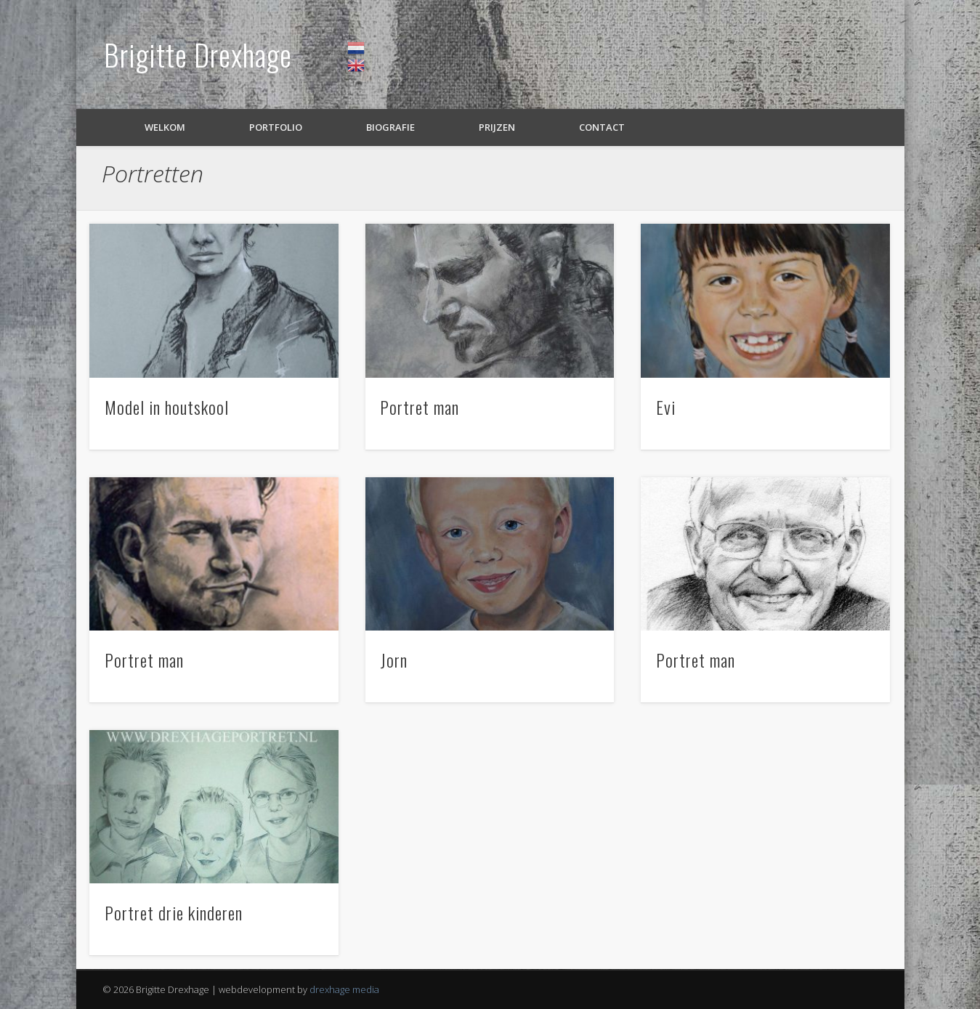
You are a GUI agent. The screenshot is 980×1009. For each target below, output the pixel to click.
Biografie (390, 127)
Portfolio (275, 127)
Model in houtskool (167, 407)
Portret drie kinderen (174, 912)
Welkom (165, 127)
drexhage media (344, 989)
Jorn (394, 660)
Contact (602, 127)
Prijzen (497, 127)
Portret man (419, 407)
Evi (666, 407)
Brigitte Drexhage (198, 54)
